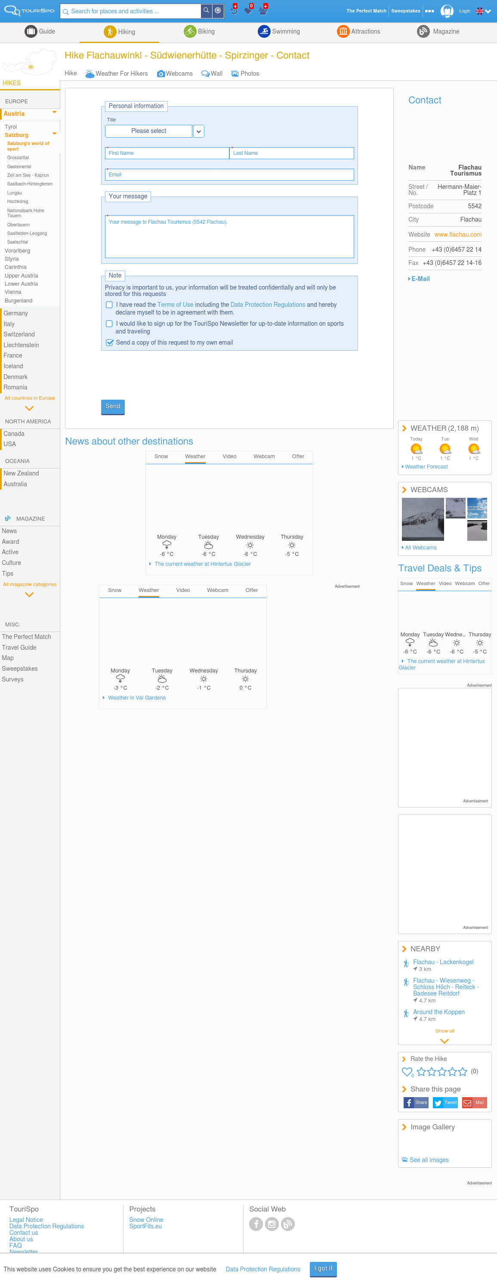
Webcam (465, 583)
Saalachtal (17, 242)
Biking (206, 32)
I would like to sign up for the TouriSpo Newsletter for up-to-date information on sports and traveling (230, 328)
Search (211, 11)
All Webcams (421, 548)
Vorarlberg (17, 251)
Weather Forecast (426, 467)
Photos (250, 74)
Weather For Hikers (122, 74)
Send (112, 407)
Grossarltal (18, 158)
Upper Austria (21, 276)
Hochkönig (17, 202)
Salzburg (16, 135)
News (9, 531)
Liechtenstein (21, 345)
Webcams (179, 74)
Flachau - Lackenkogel (443, 965)
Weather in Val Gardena (136, 698)
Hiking (126, 32)
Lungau (14, 193)
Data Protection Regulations (268, 305)
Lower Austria (21, 284)
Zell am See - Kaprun (28, 175)
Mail (480, 1103)
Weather (425, 583)
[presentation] (166, 376)
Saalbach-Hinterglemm (30, 184)
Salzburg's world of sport (28, 146)
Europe (16, 102)
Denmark (15, 377)
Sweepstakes (20, 669)
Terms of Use (175, 305)
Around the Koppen (439, 1015)
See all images (429, 1160)
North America (28, 422)
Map (8, 658)
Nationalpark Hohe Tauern (25, 213)
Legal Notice (26, 1220)
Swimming (285, 32)
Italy (9, 324)
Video (445, 583)
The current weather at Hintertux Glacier (202, 564)
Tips (7, 574)
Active (10, 552)
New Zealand (21, 474)
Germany (15, 314)
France (12, 356)
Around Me (223, 12)
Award (10, 542)
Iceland (13, 367)
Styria (12, 259)
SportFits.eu (146, 1227)
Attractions (365, 32)
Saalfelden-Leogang (27, 233)
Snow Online (147, 1220)
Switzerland (19, 335)
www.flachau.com (458, 235)
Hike (71, 74)
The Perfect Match (26, 637)
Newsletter (23, 1252)
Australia (15, 484)
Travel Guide (19, 648)
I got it (323, 1269)
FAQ (15, 1246)
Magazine (445, 32)
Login (465, 11)
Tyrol (11, 127)
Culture (11, 563)
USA (9, 444)
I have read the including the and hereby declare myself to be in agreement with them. (226, 309)
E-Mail (420, 279)
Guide (46, 32)
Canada (14, 434)
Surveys (12, 680)
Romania (15, 388)
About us (21, 1240)
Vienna (13, 292)
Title (111, 120)
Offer (484, 583)
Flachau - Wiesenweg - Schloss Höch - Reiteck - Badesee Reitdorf (446, 991)
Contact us (23, 1233)
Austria (14, 114)
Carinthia (16, 267)
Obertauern (18, 225)
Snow (406, 583)
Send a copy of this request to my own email (174, 343)
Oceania (17, 461)
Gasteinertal (19, 167)
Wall (216, 74)
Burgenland (18, 301)
